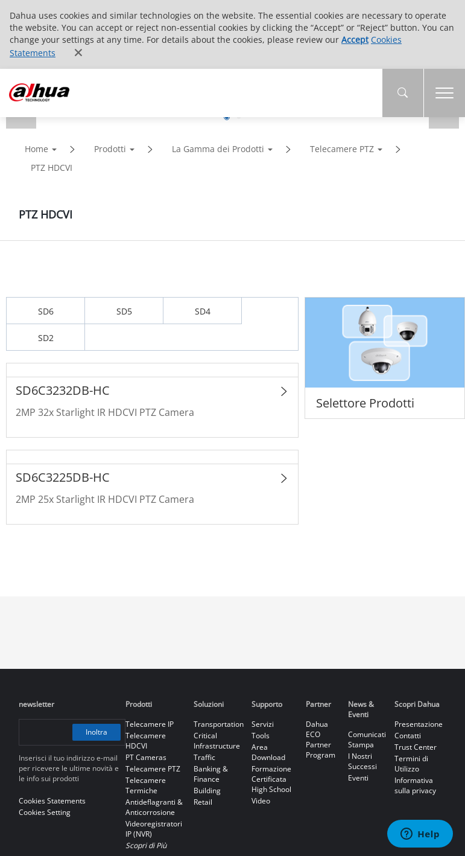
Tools (260, 735)
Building (207, 790)
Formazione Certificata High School (271, 779)
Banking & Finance (211, 774)
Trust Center (415, 747)
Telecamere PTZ (342, 149)
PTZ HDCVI (51, 167)
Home (36, 149)
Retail (203, 802)
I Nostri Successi (362, 761)
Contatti (407, 735)
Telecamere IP (149, 724)
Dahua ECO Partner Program (320, 739)
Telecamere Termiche (145, 785)
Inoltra (97, 731)
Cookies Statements (52, 801)
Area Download (268, 752)
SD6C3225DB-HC (63, 477)
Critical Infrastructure (217, 740)
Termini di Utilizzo (411, 763)
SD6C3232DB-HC (63, 390)
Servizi (262, 724)
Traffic (204, 757)
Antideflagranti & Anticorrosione (154, 807)
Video (260, 801)
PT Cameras (145, 757)
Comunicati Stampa (367, 739)
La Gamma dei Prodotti (218, 149)
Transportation (219, 724)
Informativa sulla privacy (415, 785)
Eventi (358, 778)
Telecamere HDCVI (145, 740)
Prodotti (110, 149)
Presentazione (418, 724)
